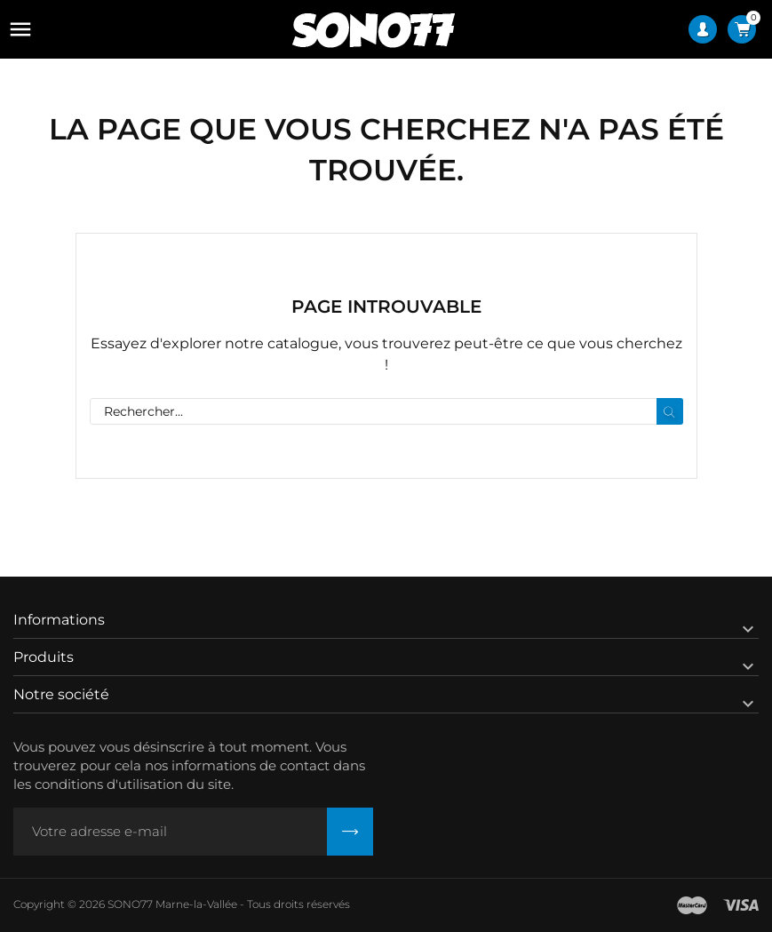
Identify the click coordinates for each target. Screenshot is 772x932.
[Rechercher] (386, 411)
